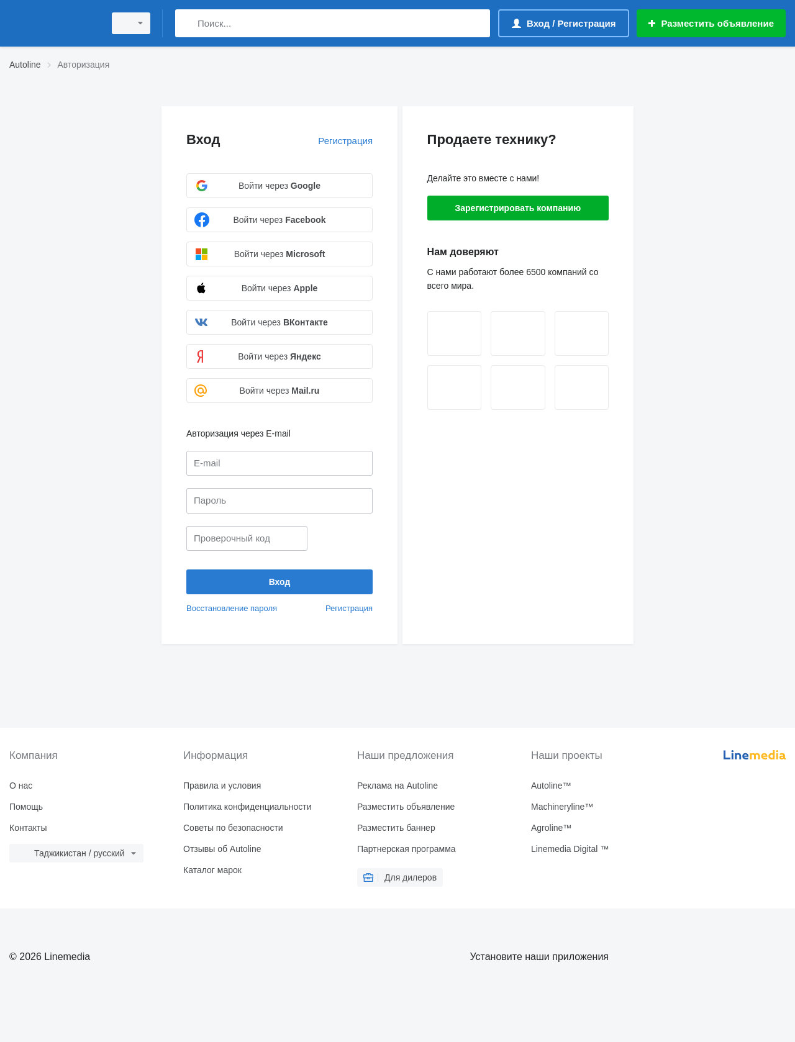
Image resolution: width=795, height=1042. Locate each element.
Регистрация (345, 140)
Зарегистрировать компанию (518, 208)
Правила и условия (222, 786)
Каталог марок (212, 870)
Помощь (26, 807)
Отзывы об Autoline (222, 849)
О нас (20, 786)
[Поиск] (187, 23)
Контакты (28, 828)
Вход (203, 139)
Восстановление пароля (231, 608)
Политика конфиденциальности (247, 807)
